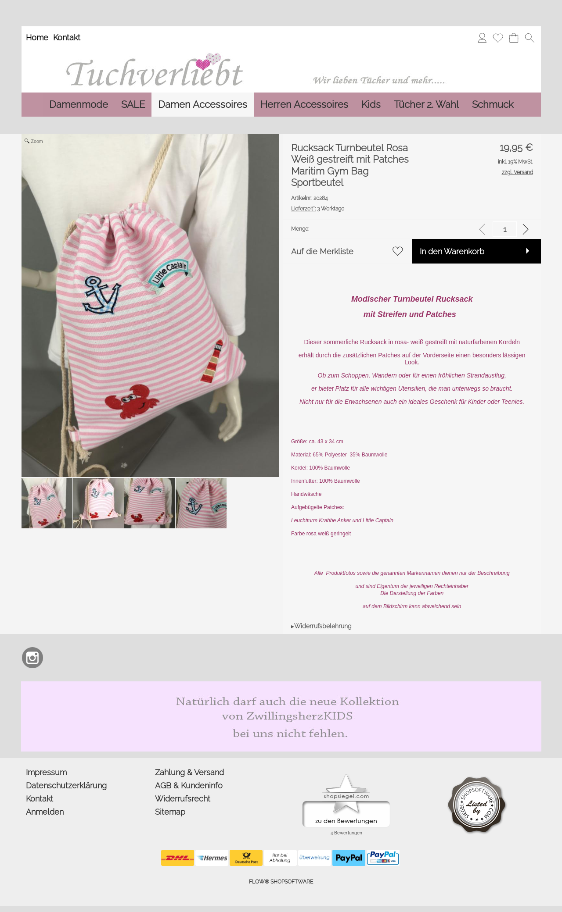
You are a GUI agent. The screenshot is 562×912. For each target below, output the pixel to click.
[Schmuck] (492, 105)
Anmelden (45, 811)
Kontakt (66, 37)
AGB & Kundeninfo (189, 785)
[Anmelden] (482, 37)
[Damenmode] (79, 105)
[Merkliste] (498, 37)
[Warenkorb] (513, 37)
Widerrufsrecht (182, 798)
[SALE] (133, 105)
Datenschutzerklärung (66, 785)
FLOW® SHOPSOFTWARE (281, 882)
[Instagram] (32, 658)
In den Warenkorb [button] (452, 251)
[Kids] (371, 105)
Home (37, 37)
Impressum (46, 772)
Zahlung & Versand (189, 772)
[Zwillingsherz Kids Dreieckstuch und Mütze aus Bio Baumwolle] (281, 684)
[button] (529, 37)
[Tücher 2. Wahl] (426, 105)
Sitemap (170, 811)
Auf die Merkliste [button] (322, 251)
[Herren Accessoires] (304, 105)
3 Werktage (317, 209)
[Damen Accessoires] (202, 105)
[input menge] (505, 229)
